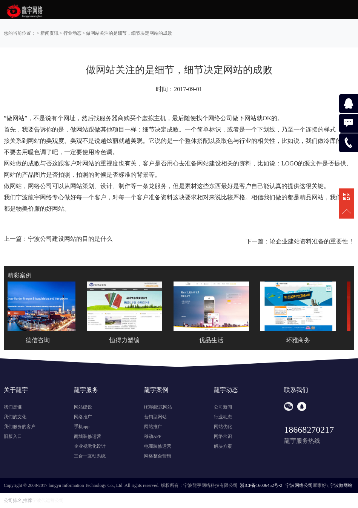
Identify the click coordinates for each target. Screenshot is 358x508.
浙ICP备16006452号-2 (261, 485)
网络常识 (223, 436)
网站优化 (223, 426)
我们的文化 (15, 416)
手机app (81, 426)
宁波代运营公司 (48, 500)
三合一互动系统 (90, 456)
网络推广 (83, 416)
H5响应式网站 (158, 407)
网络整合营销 (157, 456)
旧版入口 (13, 436)
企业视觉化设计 (90, 446)
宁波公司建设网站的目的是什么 (70, 239)
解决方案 (223, 446)
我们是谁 (13, 407)
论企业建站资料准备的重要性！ (312, 241)
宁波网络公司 (299, 485)
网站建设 (83, 407)
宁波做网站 (341, 485)
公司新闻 (223, 407)
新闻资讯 (49, 33)
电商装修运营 (157, 446)
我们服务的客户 (19, 426)
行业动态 (72, 33)
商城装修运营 (87, 436)
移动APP (152, 436)
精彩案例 (20, 275)
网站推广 (153, 426)
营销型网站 (155, 416)
